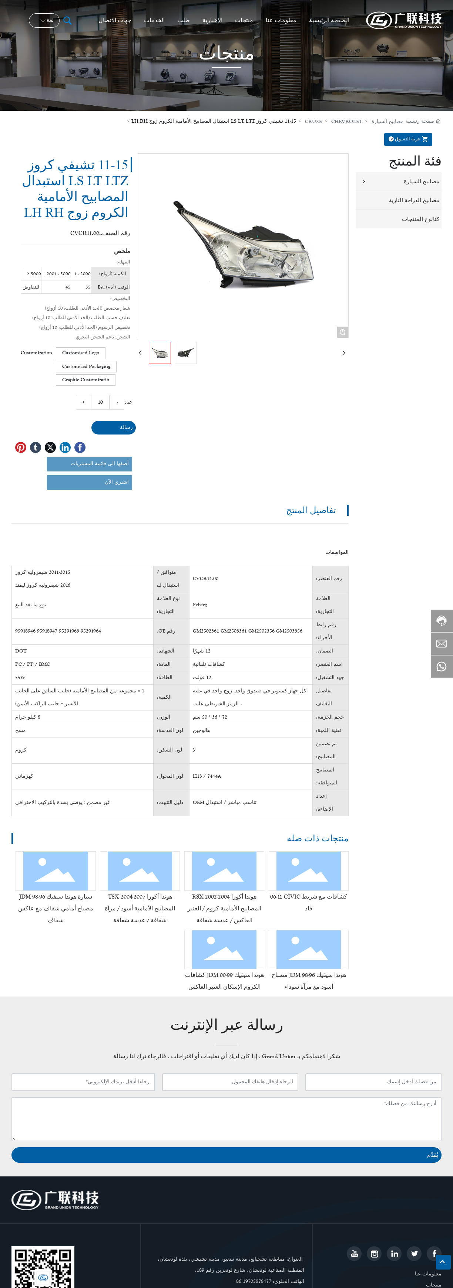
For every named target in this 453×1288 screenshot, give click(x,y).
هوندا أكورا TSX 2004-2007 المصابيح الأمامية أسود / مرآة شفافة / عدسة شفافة (140, 908)
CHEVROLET (346, 121)
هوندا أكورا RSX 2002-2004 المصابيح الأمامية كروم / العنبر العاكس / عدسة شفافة (224, 908)
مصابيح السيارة (388, 121)
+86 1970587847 (251, 1281)
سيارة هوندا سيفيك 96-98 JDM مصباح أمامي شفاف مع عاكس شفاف (55, 908)
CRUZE (313, 121)
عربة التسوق (409, 139)
